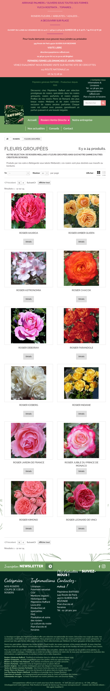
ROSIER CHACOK (81, 290)
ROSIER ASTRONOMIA (28, 290)
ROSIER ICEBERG (28, 405)
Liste (104, 173)
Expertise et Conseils (12, 674)
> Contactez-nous (98, 80)
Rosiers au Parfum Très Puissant (17, 662)
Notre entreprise (82, 120)
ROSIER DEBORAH (28, 347)
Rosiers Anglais (10, 666)
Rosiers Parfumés (11, 664)
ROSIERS (16, 139)
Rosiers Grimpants (11, 660)
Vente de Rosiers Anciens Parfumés (18, 668)
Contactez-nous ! (67, 583)
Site (47, 687)
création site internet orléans (93, 685)
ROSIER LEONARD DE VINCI (81, 519)
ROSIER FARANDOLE (81, 347)
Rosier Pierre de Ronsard (14, 670)
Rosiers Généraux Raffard (14, 657)
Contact (68, 128)
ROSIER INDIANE (81, 405)
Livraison (35, 586)
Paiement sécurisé (40, 589)
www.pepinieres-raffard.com (24, 683)
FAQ (33, 614)
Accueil (32, 120)
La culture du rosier (41, 623)
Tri (5, 173)
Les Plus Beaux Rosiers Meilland (17, 672)
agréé (52, 687)
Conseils (54, 128)
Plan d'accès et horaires (95, 97)
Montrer (36, 173)
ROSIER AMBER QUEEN (81, 233)
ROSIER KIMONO (28, 519)
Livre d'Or (36, 605)
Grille (99, 173)
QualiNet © (59, 687)
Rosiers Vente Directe (54, 120)
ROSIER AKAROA (28, 233)
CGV (33, 592)
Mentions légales (40, 595)
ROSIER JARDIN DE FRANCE (28, 462)
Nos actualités (36, 128)
